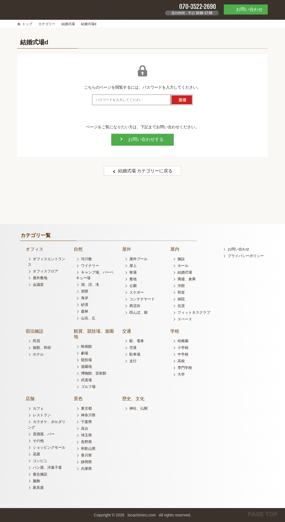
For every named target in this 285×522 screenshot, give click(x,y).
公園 (133, 286)
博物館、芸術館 (93, 373)
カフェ (38, 408)
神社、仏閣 (138, 408)
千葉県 (86, 422)
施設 (181, 259)
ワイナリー (90, 266)
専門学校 (185, 368)
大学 (181, 374)
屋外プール (138, 259)
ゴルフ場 (88, 387)
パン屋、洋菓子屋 (47, 467)
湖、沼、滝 (90, 284)
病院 (181, 299)
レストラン (42, 415)
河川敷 (86, 259)
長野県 (86, 442)
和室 (181, 292)
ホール (183, 266)
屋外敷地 (40, 278)
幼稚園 (183, 341)
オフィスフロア (45, 271)
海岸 (84, 298)
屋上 (133, 266)
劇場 (84, 353)
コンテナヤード (142, 299)
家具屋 (38, 487)
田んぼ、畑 (138, 312)
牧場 (133, 272)
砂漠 (84, 305)
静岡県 (86, 462)
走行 (133, 361)
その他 (38, 441)
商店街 (134, 306)
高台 (84, 428)
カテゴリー (46, 24)
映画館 (86, 346)
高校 (181, 361)
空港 (133, 347)
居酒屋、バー (44, 434)
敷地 (133, 279)
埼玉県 (86, 435)
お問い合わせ (238, 249)
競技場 (86, 360)
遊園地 (86, 366)
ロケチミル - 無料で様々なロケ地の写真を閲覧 (34, 9)
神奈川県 (88, 415)
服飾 (36, 481)
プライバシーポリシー (246, 256)
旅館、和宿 (42, 347)
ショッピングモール (49, 447)
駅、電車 (136, 341)
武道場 (86, 380)
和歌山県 (88, 448)
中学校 (183, 354)
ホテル (38, 354)
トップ (27, 24)
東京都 (86, 408)
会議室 (38, 284)
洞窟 (84, 291)
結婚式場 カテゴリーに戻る (145, 170)
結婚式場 (68, 24)
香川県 (86, 455)
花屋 (36, 454)
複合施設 (40, 474)
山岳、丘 (88, 318)
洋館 (181, 286)
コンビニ (40, 461)
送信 (182, 100)
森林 (84, 311)
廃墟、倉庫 (187, 279)
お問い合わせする (146, 139)
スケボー (136, 292)
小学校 (183, 347)
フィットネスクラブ (194, 312)
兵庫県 (86, 469)
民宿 (36, 341)
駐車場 (134, 354)
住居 (181, 306)
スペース (185, 319)
